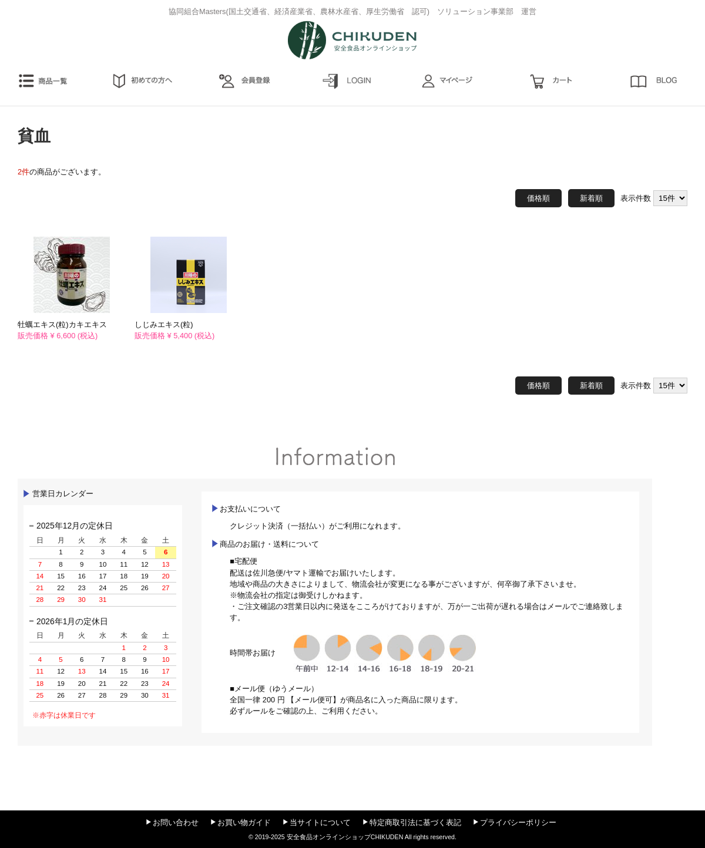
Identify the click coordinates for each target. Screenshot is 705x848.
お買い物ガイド (244, 822)
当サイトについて (320, 822)
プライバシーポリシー (518, 822)
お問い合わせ (176, 822)
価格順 (538, 198)
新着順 (591, 198)
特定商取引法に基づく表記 (415, 822)
